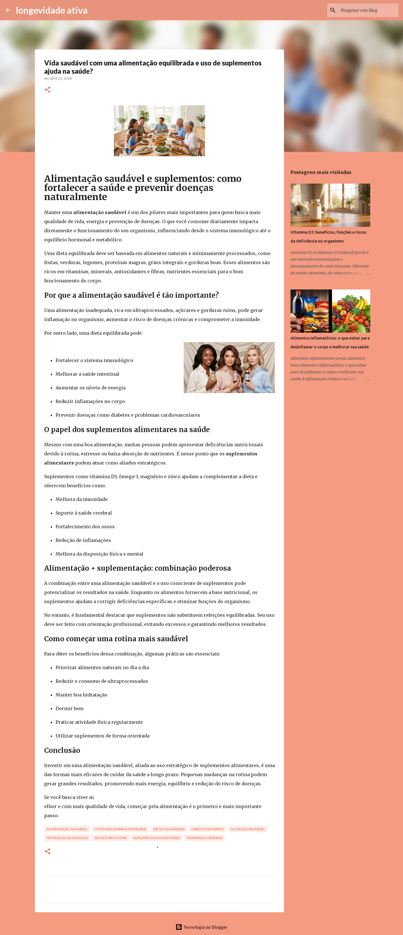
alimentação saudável (67, 829)
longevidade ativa (52, 10)
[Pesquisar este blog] (368, 10)
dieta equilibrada (169, 829)
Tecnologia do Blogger (201, 927)
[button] (47, 90)
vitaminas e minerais (205, 838)
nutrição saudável (247, 829)
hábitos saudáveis (207, 829)
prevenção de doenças (67, 838)
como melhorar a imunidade (120, 829)
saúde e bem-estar (111, 838)
